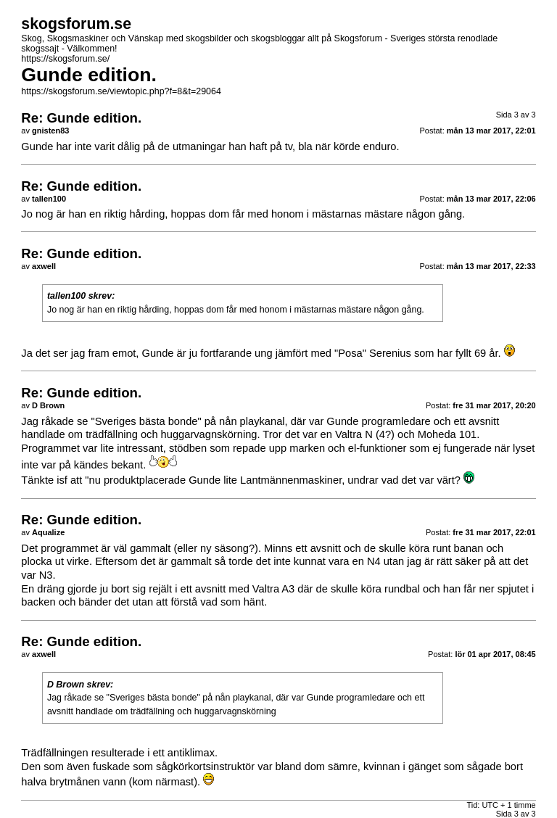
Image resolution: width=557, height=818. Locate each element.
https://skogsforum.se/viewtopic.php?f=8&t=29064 (121, 91)
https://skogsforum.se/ (65, 59)
